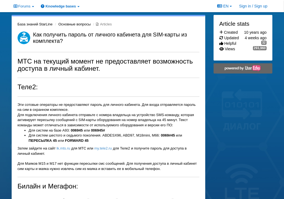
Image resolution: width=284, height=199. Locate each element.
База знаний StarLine (35, 24)
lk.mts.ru (63, 148)
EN (224, 6)
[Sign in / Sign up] (253, 6)
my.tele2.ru (103, 148)
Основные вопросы (74, 24)
